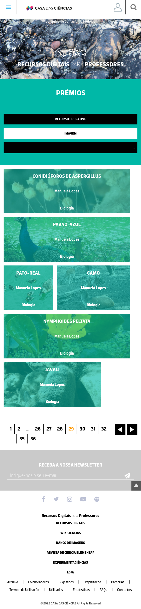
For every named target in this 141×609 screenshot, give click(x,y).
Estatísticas (86, 590)
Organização (97, 582)
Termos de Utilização (29, 590)
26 (38, 429)
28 (60, 429)
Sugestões (71, 582)
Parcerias (122, 582)
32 (104, 429)
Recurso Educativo (70, 119)
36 (33, 439)
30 (82, 429)
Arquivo (17, 582)
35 (22, 439)
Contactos (124, 590)
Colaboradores (43, 582)
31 (93, 429)
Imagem (70, 133)
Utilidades (60, 590)
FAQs (108, 590)
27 (48, 429)
